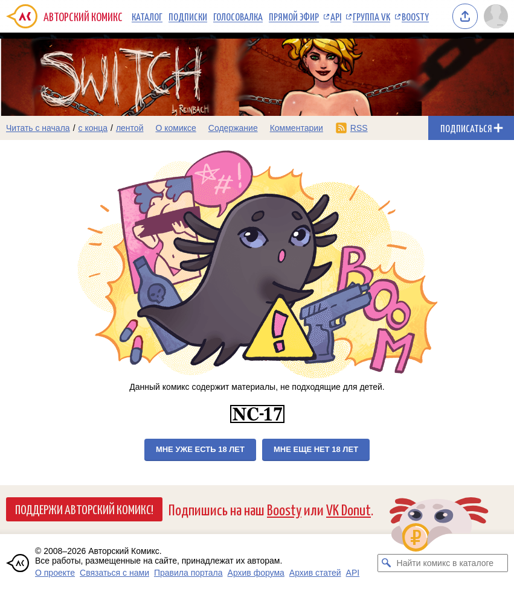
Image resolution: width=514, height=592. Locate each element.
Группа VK (371, 16)
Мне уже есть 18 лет (200, 449)
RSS (359, 128)
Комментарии (296, 128)
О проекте (55, 573)
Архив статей (315, 573)
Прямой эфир (294, 16)
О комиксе (175, 128)
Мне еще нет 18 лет (316, 449)
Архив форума (256, 573)
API (335, 16)
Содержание (233, 128)
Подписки (188, 16)
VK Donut (348, 509)
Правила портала (188, 573)
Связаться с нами (114, 573)
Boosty (415, 16)
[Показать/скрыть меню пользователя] (496, 16)
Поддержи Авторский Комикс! (84, 509)
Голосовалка (238, 16)
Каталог (147, 16)
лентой (130, 128)
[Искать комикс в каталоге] (386, 563)
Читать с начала (38, 128)
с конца (93, 128)
